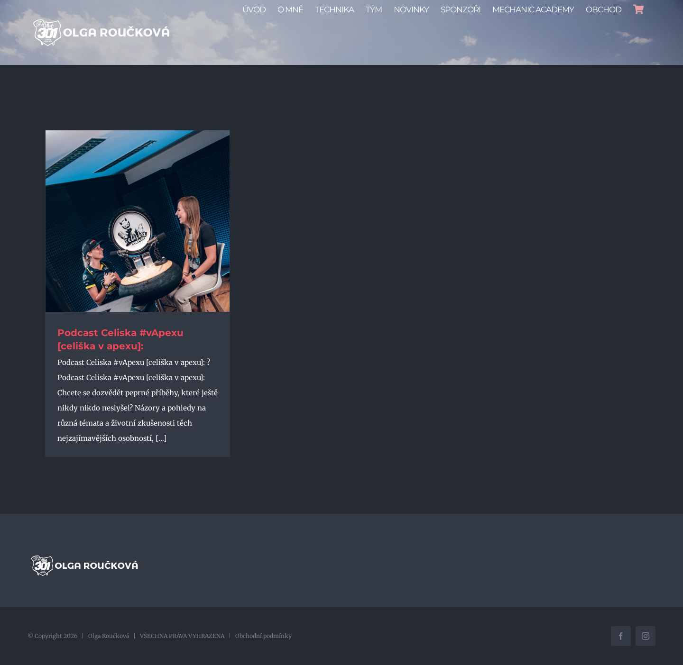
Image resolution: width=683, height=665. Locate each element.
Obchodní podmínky (263, 635)
